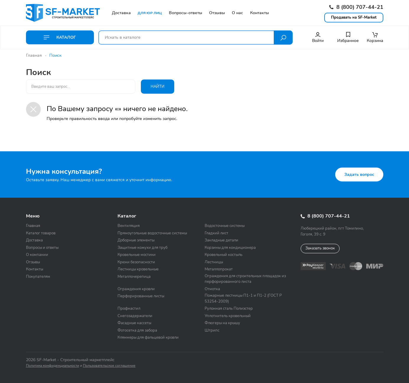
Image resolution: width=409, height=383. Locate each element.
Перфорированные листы (141, 296)
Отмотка (212, 289)
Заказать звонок (320, 248)
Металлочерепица (134, 276)
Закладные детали (221, 240)
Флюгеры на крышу (222, 323)
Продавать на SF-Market (354, 17)
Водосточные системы (225, 225)
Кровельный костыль (223, 254)
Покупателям (38, 276)
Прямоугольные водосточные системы (152, 233)
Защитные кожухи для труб (142, 247)
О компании (37, 254)
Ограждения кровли (136, 289)
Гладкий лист (216, 233)
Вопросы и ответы (42, 247)
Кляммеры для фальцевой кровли (148, 337)
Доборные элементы (136, 240)
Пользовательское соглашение (109, 365)
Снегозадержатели (135, 316)
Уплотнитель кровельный (228, 316)
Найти (157, 86)
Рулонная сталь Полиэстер (229, 308)
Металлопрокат (219, 269)
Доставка (34, 240)
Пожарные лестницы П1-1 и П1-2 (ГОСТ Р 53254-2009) (243, 298)
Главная (34, 55)
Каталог (60, 37)
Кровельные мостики (137, 254)
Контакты (34, 269)
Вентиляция (129, 225)
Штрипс (212, 330)
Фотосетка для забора (137, 330)
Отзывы (33, 262)
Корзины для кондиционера (230, 247)
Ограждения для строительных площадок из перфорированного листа (245, 279)
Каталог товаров (41, 233)
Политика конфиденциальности (52, 365)
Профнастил (129, 308)
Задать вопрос (359, 174)
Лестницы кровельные (138, 269)
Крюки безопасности (136, 262)
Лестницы (214, 262)
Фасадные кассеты (134, 323)
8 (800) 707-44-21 (356, 7)
